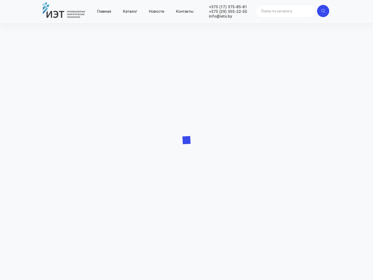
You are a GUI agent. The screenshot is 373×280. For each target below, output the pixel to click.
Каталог (130, 11)
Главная (104, 11)
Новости (156, 11)
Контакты (184, 11)
